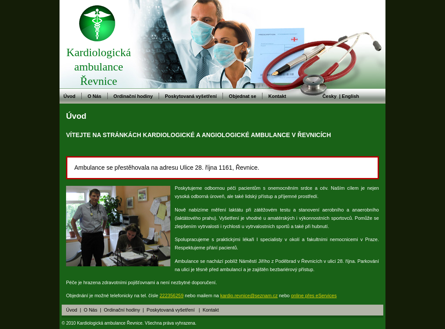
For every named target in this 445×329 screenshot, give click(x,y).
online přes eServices (314, 295)
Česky (329, 96)
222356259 (171, 295)
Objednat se (242, 96)
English (350, 96)
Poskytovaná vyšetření (190, 96)
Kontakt (277, 96)
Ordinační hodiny (133, 96)
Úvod (69, 96)
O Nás (94, 96)
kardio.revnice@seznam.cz (249, 295)
